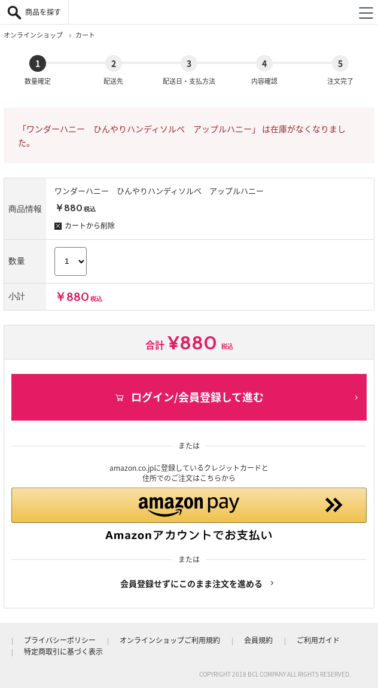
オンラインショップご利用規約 (170, 640)
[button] (189, 514)
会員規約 (258, 640)
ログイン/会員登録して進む (189, 397)
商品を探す (43, 12)
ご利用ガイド (318, 640)
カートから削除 (84, 225)
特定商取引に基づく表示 (63, 651)
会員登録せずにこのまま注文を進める (191, 583)
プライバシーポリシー (60, 640)
